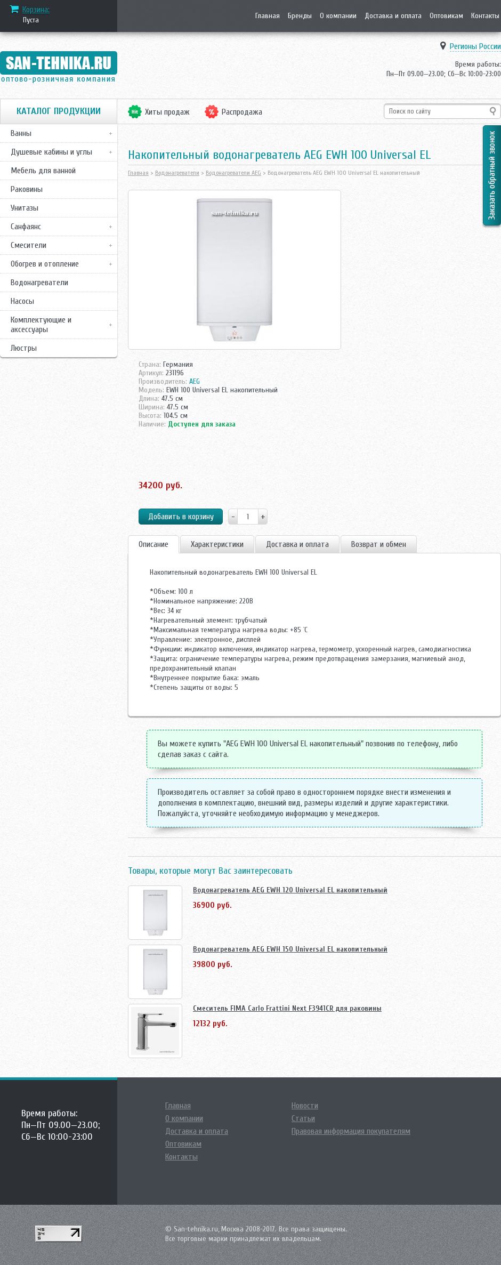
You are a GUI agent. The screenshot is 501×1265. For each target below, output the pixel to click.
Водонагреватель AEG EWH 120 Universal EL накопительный (290, 890)
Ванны (21, 133)
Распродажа (242, 112)
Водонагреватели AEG (233, 172)
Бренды (300, 15)
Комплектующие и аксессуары (41, 324)
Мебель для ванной (43, 170)
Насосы (22, 301)
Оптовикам (446, 15)
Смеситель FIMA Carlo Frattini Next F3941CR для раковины (287, 1008)
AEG (194, 381)
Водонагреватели (39, 282)
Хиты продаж (167, 112)
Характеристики (217, 544)
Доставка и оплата (393, 15)
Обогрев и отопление (45, 264)
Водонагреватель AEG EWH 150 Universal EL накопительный (290, 949)
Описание (153, 544)
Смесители (28, 245)
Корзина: (36, 9)
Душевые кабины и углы (51, 152)
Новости (305, 1105)
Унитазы (24, 208)
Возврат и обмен (378, 544)
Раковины (27, 189)
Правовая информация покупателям (351, 1131)
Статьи (303, 1118)
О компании (338, 15)
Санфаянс (26, 226)
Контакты (485, 15)
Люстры (24, 348)
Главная (267, 15)
